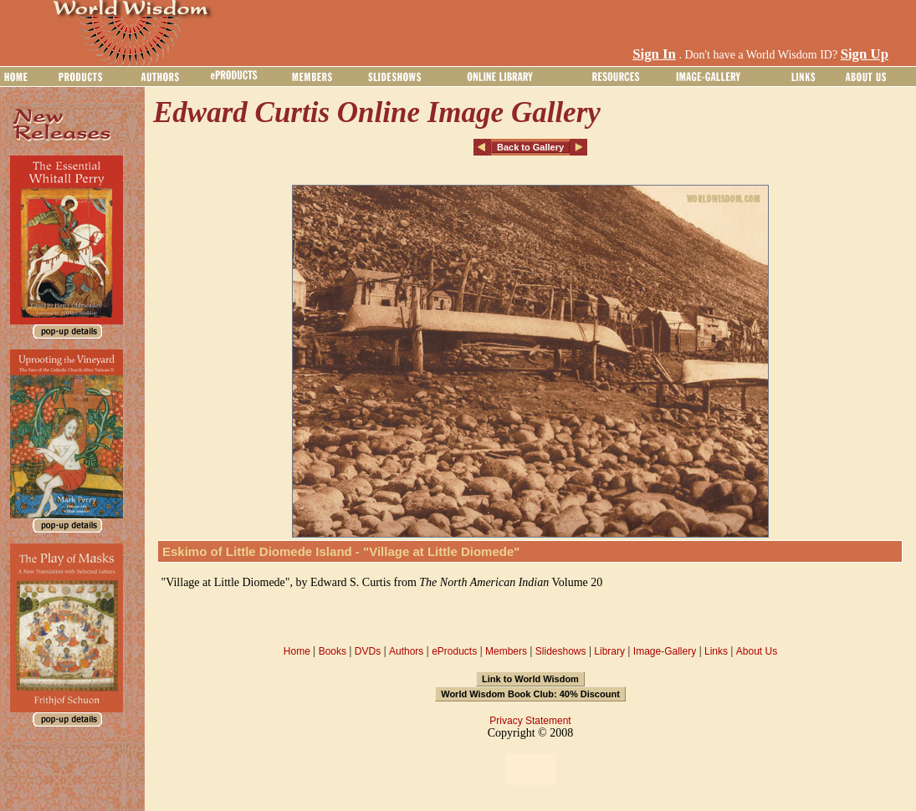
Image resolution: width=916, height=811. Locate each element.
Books (332, 651)
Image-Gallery (664, 651)
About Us (756, 651)
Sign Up (864, 54)
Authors (406, 651)
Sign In (654, 54)
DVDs (368, 651)
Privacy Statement (530, 721)
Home (297, 651)
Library (609, 651)
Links (716, 651)
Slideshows (560, 651)
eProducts (454, 651)
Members (506, 651)
